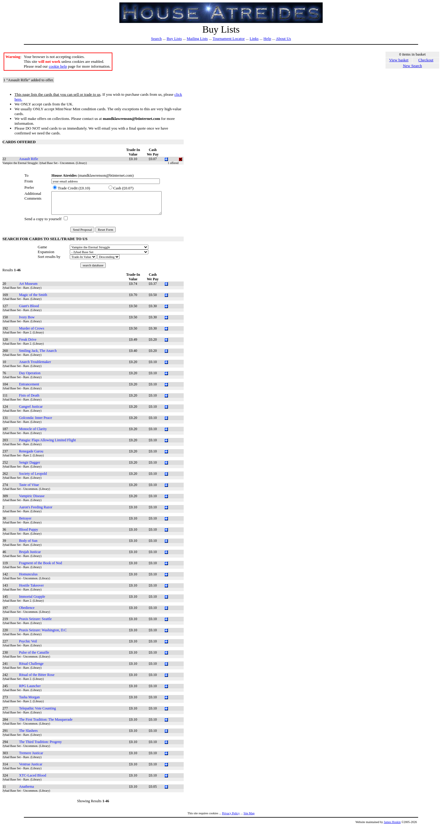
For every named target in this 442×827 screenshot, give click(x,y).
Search (156, 38)
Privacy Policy (231, 813)
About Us (283, 38)
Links (254, 38)
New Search (412, 65)
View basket (398, 60)
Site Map (249, 813)
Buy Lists (174, 38)
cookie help (58, 66)
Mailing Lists (197, 38)
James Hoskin (392, 822)
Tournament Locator (229, 38)
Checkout (426, 60)
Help (267, 38)
